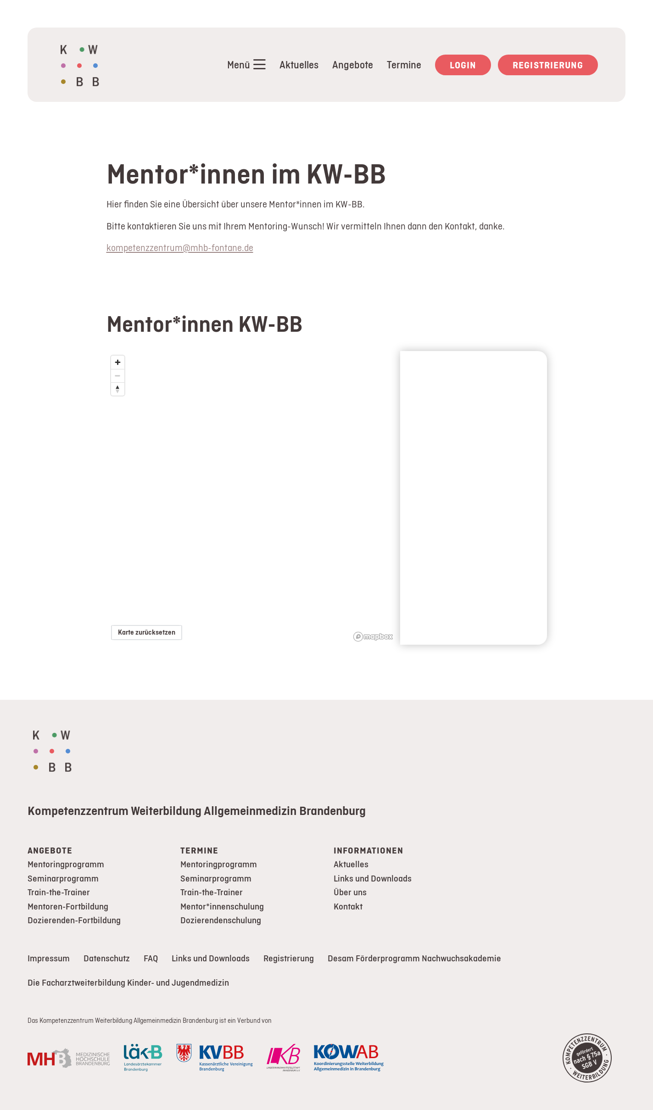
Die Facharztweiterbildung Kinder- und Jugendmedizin (128, 982)
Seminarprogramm (63, 878)
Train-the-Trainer (59, 892)
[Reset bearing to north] (117, 389)
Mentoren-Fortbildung (68, 906)
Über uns (350, 892)
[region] (253, 498)
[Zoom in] (117, 362)
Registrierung (548, 65)
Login (463, 65)
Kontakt (348, 906)
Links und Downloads (373, 878)
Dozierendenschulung (220, 920)
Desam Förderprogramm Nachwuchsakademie (414, 958)
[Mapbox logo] (373, 636)
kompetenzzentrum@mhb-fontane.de (179, 247)
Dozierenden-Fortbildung (74, 920)
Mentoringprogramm (66, 864)
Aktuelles (298, 65)
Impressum (49, 958)
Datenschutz (107, 958)
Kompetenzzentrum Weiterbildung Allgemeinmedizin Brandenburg (197, 810)
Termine (404, 65)
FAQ (151, 958)
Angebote (352, 65)
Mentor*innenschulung (222, 906)
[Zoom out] (117, 375)
